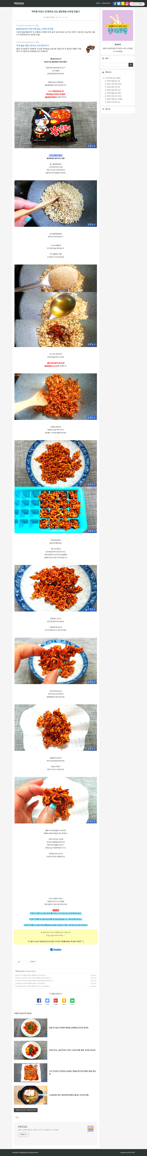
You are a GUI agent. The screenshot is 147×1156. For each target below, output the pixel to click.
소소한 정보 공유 (112, 78)
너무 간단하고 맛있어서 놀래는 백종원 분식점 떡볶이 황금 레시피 (32, 981)
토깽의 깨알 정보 (114, 99)
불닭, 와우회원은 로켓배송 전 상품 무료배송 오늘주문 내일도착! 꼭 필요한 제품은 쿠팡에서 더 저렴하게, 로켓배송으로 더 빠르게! (48, 50)
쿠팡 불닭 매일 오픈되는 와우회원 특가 (32, 46)
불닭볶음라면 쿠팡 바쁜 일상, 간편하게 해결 (34, 29)
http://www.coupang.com (25, 25)
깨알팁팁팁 (19, 3)
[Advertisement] (55, 877)
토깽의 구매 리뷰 (114, 84)
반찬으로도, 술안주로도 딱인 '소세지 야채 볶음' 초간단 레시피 (32, 978)
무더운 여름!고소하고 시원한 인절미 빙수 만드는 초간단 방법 (31, 986)
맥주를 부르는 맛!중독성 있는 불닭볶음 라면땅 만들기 (55, 11)
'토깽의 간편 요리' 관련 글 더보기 (25, 1110)
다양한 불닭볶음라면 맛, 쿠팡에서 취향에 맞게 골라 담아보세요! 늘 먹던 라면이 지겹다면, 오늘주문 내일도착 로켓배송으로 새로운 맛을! (55, 33)
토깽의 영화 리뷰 (113, 87)
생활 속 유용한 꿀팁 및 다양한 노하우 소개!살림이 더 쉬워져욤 (38, 1130)
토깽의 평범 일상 (113, 81)
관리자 (98, 3)
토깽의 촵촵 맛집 (113, 93)
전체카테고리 (106, 3)
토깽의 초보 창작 (113, 102)
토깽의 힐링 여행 (113, 90)
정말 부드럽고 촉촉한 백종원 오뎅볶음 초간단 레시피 (29, 975)
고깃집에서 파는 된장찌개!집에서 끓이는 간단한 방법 (29, 983)
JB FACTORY (131, 1152)
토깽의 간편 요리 (50, 17)
